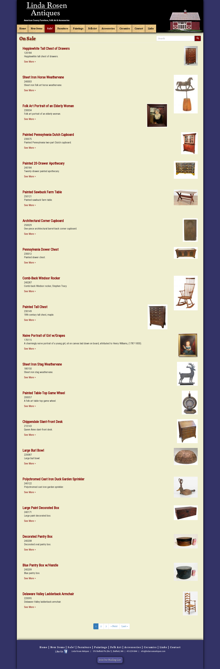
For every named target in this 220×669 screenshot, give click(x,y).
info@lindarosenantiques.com (153, 651)
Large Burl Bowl (33, 450)
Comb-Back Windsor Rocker (41, 278)
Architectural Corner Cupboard (43, 221)
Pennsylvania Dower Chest (40, 249)
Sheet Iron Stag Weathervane (42, 364)
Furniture (62, 28)
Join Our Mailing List (110, 660)
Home (22, 28)
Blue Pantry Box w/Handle (40, 565)
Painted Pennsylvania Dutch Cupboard (48, 135)
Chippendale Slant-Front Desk (42, 422)
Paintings (78, 28)
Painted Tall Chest (34, 307)
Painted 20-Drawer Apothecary (43, 163)
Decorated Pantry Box (37, 537)
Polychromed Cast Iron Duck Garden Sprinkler (53, 479)
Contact (139, 28)
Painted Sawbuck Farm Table (42, 192)
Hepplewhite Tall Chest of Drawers (46, 49)
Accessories (108, 28)
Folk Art (92, 28)
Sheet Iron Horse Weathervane (43, 77)
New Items (36, 28)
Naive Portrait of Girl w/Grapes (43, 336)
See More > (30, 61)
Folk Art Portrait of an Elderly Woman (48, 106)
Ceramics (124, 28)
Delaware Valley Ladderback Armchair (48, 594)
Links (151, 28)
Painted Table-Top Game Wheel (43, 393)
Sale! (50, 28)
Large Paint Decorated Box (40, 508)
